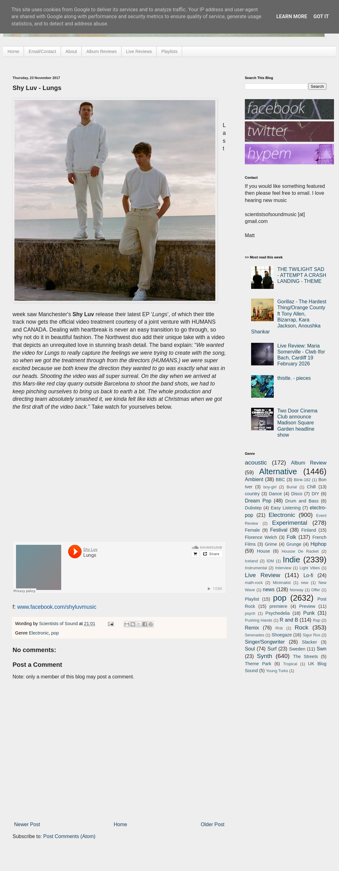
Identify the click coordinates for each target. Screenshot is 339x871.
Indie (291, 559)
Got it (321, 16)
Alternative (278, 471)
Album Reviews (101, 51)
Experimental (289, 522)
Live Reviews (139, 51)
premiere (279, 606)
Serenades (254, 635)
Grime (271, 544)
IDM (270, 561)
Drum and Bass (302, 500)
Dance (275, 493)
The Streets (305, 656)
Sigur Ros (311, 635)
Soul (250, 648)
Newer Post (27, 824)
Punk (309, 613)
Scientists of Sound (59, 623)
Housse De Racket (300, 551)
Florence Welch (261, 537)
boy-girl (270, 487)
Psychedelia (277, 613)
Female (252, 530)
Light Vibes (309, 568)
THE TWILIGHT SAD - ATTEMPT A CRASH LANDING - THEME (301, 275)
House (263, 551)
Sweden (297, 648)
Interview (283, 568)
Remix (252, 627)
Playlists (169, 51)
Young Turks (277, 670)
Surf (272, 648)
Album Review (308, 462)
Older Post (212, 824)
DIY (315, 493)
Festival (278, 530)
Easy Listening (286, 507)
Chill (311, 486)
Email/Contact (42, 51)
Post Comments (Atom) (69, 836)
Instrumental (256, 568)
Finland (308, 530)
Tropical (290, 663)
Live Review (262, 575)
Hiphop (318, 544)
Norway (296, 589)
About (71, 51)
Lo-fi (308, 575)
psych (250, 613)
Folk (291, 537)
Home (13, 51)
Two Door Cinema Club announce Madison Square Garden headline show (297, 423)
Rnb (279, 628)
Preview (307, 606)
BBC (280, 479)
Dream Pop (258, 500)
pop (55, 632)
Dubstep (253, 507)
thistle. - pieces (294, 378)
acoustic (256, 462)
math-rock (254, 582)
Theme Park (258, 663)
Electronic (39, 632)
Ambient (254, 479)
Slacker (309, 642)
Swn (321, 648)
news (268, 589)
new (304, 582)
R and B (289, 620)
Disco (296, 493)
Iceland (251, 561)
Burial (292, 487)
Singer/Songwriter (265, 642)
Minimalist (282, 582)
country (252, 493)
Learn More (291, 16)
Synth (264, 656)
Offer (315, 589)
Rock (302, 627)
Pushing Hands (258, 620)
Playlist (252, 599)
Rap (316, 620)
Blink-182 (302, 479)
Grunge (293, 544)
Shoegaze (282, 634)
